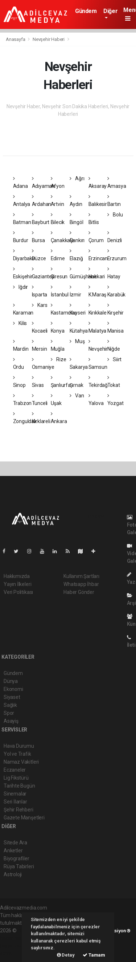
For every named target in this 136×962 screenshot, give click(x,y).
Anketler (13, 850)
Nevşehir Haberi (49, 39)
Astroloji (13, 874)
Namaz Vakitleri (21, 762)
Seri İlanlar (15, 802)
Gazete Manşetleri (24, 817)
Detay (66, 955)
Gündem (86, 11)
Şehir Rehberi (18, 810)
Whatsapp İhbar (81, 584)
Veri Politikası (18, 592)
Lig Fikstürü (16, 778)
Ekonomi (13, 689)
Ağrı (77, 178)
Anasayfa (16, 39)
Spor (9, 713)
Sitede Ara (15, 842)
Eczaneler (15, 770)
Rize (58, 359)
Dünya (11, 681)
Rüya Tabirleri (19, 866)
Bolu (115, 215)
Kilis (20, 323)
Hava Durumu (19, 746)
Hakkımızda (17, 576)
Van (77, 395)
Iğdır (20, 287)
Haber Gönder (78, 592)
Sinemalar (15, 794)
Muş (77, 341)
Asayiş (11, 721)
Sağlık (10, 705)
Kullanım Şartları (81, 576)
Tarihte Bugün (19, 786)
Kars (40, 305)
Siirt (114, 359)
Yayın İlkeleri (17, 584)
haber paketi (14, 938)
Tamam (94, 955)
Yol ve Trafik (17, 754)
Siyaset (12, 697)
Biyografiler (16, 858)
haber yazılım (15, 946)
